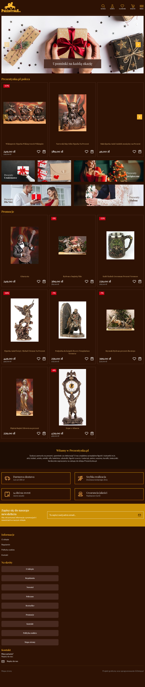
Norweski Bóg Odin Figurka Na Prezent (72, 144)
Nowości (30, 587)
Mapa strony (30, 642)
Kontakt (4, 555)
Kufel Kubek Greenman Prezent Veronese (120, 276)
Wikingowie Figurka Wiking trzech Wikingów (25, 144)
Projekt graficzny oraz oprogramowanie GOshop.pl (123, 671)
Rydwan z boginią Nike (72, 276)
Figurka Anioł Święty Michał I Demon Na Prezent (24, 351)
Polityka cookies (8, 550)
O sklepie (5, 540)
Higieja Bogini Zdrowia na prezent (24, 428)
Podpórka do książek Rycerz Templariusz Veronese (72, 352)
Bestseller (30, 605)
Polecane (30, 596)
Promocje (30, 614)
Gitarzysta (24, 276)
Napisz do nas (12, 661)
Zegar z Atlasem (72, 428)
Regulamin (5, 545)
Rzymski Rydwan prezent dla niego (120, 351)
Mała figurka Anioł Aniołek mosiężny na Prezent (120, 144)
